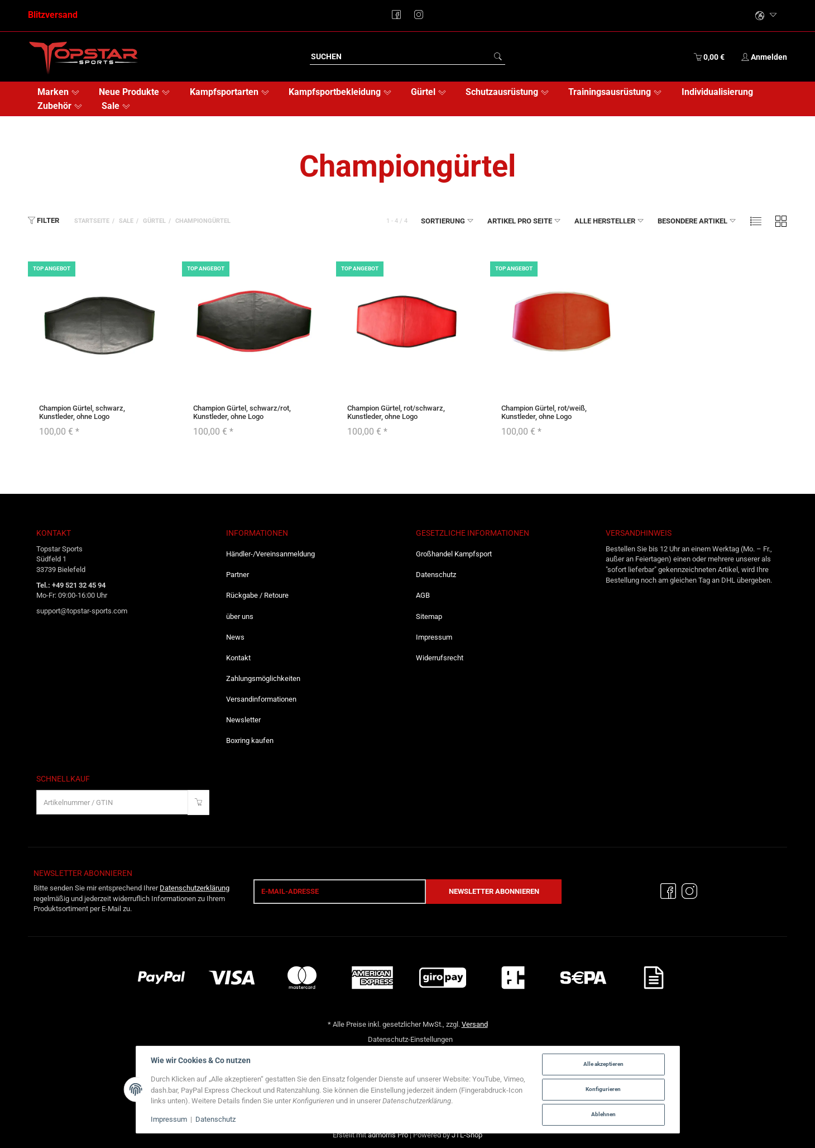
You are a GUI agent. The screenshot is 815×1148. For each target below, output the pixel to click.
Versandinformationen (261, 699)
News (235, 637)
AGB (423, 595)
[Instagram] (689, 891)
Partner (237, 574)
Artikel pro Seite (524, 220)
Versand (475, 1024)
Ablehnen (603, 1114)
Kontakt (238, 658)
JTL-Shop (467, 1135)
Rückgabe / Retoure (257, 595)
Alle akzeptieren (603, 1064)
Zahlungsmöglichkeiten (263, 678)
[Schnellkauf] (112, 802)
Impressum (434, 637)
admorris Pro (388, 1135)
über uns (239, 616)
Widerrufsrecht (439, 658)
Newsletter (243, 720)
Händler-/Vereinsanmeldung (270, 554)
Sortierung (447, 220)
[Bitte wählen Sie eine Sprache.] (766, 15)
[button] (756, 221)
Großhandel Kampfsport (454, 554)
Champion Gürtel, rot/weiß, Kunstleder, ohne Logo (544, 412)
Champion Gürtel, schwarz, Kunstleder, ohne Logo (82, 412)
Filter (43, 220)
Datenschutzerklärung (194, 888)
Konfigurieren (603, 1089)
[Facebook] (668, 891)
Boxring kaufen (250, 740)
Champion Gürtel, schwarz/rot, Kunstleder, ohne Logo (242, 412)
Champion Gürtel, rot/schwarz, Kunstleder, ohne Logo (396, 412)
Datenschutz (436, 574)
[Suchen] (400, 56)
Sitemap (429, 616)
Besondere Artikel (697, 220)
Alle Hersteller (609, 220)
